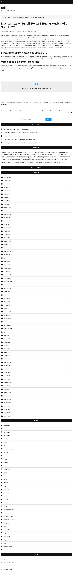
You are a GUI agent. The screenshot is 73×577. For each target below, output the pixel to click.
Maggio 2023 (7, 231)
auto (5, 429)
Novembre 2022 (8, 251)
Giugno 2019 (7, 379)
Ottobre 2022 (7, 254)
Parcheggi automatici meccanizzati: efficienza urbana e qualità (20, 142)
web (5, 543)
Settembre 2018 (8, 406)
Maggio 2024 (7, 197)
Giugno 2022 (7, 264)
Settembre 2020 (8, 328)
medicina (6, 492)
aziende (6, 439)
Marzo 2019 (7, 389)
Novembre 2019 (8, 362)
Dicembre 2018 (8, 396)
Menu (3, 2)
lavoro (5, 479)
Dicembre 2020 (8, 318)
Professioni (7, 503)
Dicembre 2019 (8, 359)
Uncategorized (8, 536)
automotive (7, 435)
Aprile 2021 (7, 305)
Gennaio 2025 (7, 190)
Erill (4, 8)
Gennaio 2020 (7, 355)
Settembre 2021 (8, 288)
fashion (6, 462)
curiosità (6, 452)
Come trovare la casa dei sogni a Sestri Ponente (15, 110)
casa (5, 445)
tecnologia (6, 529)
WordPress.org (8, 569)
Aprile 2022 (7, 271)
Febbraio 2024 (7, 207)
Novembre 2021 (8, 281)
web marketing (8, 546)
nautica (6, 499)
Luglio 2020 (7, 335)
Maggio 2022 (7, 268)
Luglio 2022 (7, 261)
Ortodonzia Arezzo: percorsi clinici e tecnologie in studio (19, 129)
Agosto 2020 (7, 332)
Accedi (5, 559)
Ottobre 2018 (7, 402)
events (34, 31)
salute (5, 506)
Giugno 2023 (7, 227)
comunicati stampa (9, 449)
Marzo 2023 (7, 238)
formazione (7, 469)
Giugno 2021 (7, 298)
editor (24, 31)
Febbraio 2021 (7, 312)
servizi (5, 513)
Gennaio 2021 (7, 315)
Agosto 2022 (7, 258)
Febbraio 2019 (7, 392)
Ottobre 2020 (7, 325)
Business (6, 442)
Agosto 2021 (7, 291)
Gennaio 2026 (7, 187)
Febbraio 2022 (7, 275)
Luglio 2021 (7, 295)
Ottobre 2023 (7, 217)
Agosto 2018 (7, 409)
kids (5, 476)
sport (5, 526)
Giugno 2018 (7, 416)
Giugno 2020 (7, 338)
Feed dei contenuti (9, 562)
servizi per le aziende (9, 519)
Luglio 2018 (7, 412)
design (5, 455)
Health (5, 472)
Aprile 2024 (7, 201)
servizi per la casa (8, 516)
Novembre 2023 (8, 214)
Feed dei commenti (9, 566)
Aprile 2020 (7, 345)
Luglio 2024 (7, 194)
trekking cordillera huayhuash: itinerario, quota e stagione (19, 139)
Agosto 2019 (7, 372)
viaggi (5, 540)
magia (5, 486)
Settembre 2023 (8, 221)
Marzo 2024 (7, 204)
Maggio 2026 (7, 177)
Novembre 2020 (8, 322)
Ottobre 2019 (7, 365)
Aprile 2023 (7, 234)
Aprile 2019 (7, 386)
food (5, 466)
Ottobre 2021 (7, 285)
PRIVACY (63, 162)
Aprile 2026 (7, 180)
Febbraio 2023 (7, 241)
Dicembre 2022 (8, 248)
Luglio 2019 (7, 375)
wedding (6, 550)
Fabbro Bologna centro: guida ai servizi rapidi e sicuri (18, 136)
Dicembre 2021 (8, 278)
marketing (6, 489)
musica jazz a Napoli (35, 102)
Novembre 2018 (8, 399)
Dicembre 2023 (8, 211)
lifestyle (6, 482)
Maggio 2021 (7, 301)
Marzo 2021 (7, 308)
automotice (7, 432)
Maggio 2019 (7, 382)
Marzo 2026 (7, 184)
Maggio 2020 (7, 342)
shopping (6, 523)
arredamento (7, 425)
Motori (5, 496)
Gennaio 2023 (7, 244)
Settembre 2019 (8, 369)
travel (5, 533)
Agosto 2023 (7, 224)
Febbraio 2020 (7, 352)
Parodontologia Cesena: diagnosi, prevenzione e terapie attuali (20, 132)
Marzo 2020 (7, 349)
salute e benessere (9, 509)
